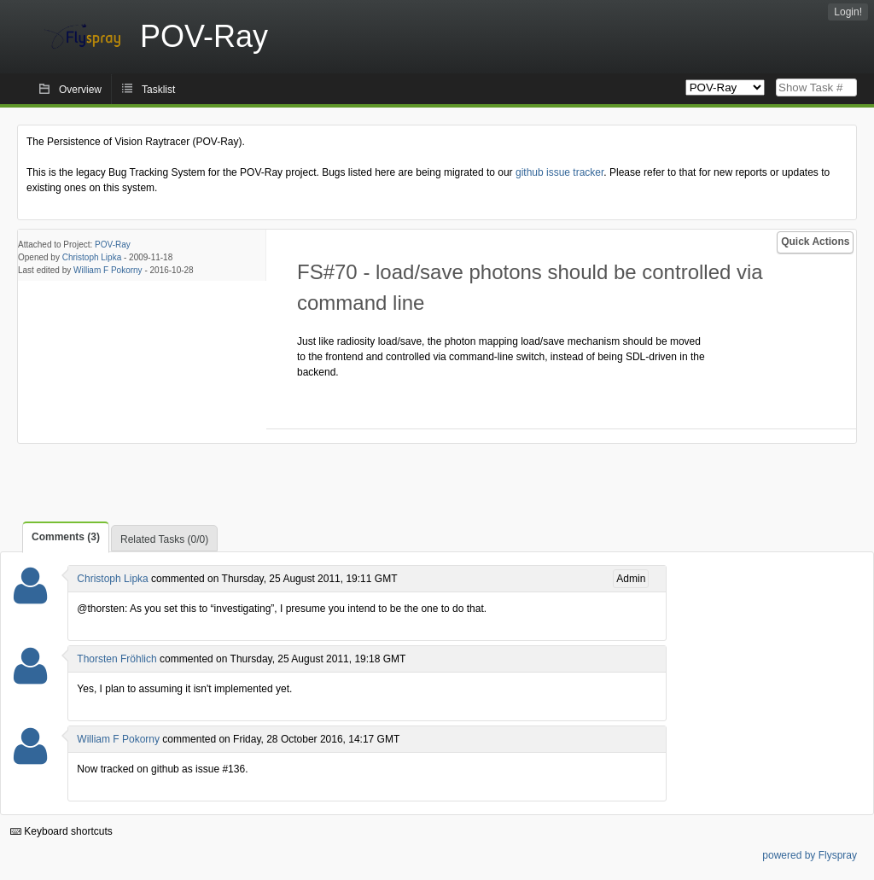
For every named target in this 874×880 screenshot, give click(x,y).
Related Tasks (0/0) (164, 539)
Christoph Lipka (91, 257)
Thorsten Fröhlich (116, 659)
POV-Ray (113, 244)
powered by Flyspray (809, 855)
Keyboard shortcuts (61, 831)
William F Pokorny (108, 270)
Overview (80, 90)
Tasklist (158, 90)
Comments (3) (66, 537)
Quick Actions (815, 242)
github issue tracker (559, 172)
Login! (848, 12)
